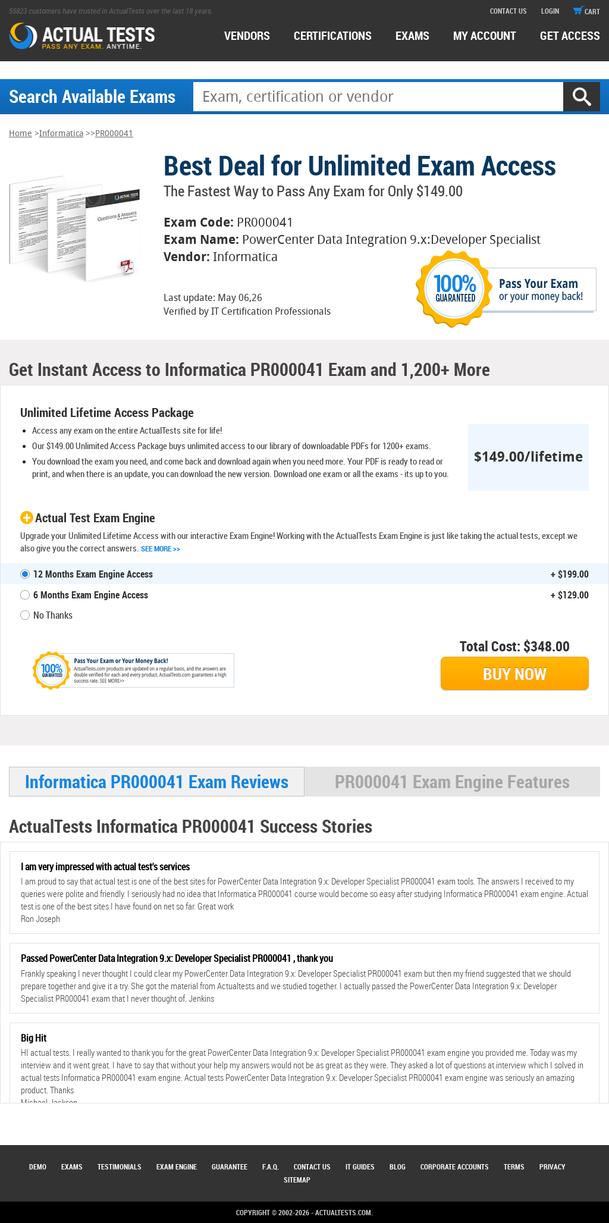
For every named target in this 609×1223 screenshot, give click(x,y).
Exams (72, 1166)
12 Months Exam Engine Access (93, 574)
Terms (514, 1166)
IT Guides (360, 1166)
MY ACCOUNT (484, 35)
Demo (37, 1166)
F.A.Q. (270, 1166)
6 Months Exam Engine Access (90, 594)
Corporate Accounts (454, 1166)
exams (412, 35)
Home (20, 133)
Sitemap (297, 1179)
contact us (508, 10)
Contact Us (312, 1166)
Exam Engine (176, 1166)
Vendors (247, 35)
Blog (398, 1166)
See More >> (160, 548)
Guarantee (229, 1166)
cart (586, 11)
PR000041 (114, 133)
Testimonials (120, 1166)
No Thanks (53, 615)
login (550, 10)
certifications (333, 35)
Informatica (61, 133)
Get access (570, 35)
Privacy (552, 1166)
